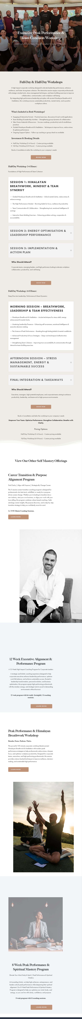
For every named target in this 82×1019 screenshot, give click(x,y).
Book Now (41, 157)
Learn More (16, 517)
